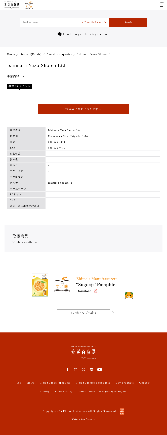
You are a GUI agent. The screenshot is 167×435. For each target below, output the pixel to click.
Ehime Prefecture (83, 419)
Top (19, 382)
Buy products (125, 382)
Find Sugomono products (93, 382)
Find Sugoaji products (55, 382)
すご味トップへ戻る (83, 312)
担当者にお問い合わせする (83, 109)
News (30, 382)
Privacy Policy (63, 392)
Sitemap (45, 392)
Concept (144, 382)
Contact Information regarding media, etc (102, 392)
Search (128, 22)
